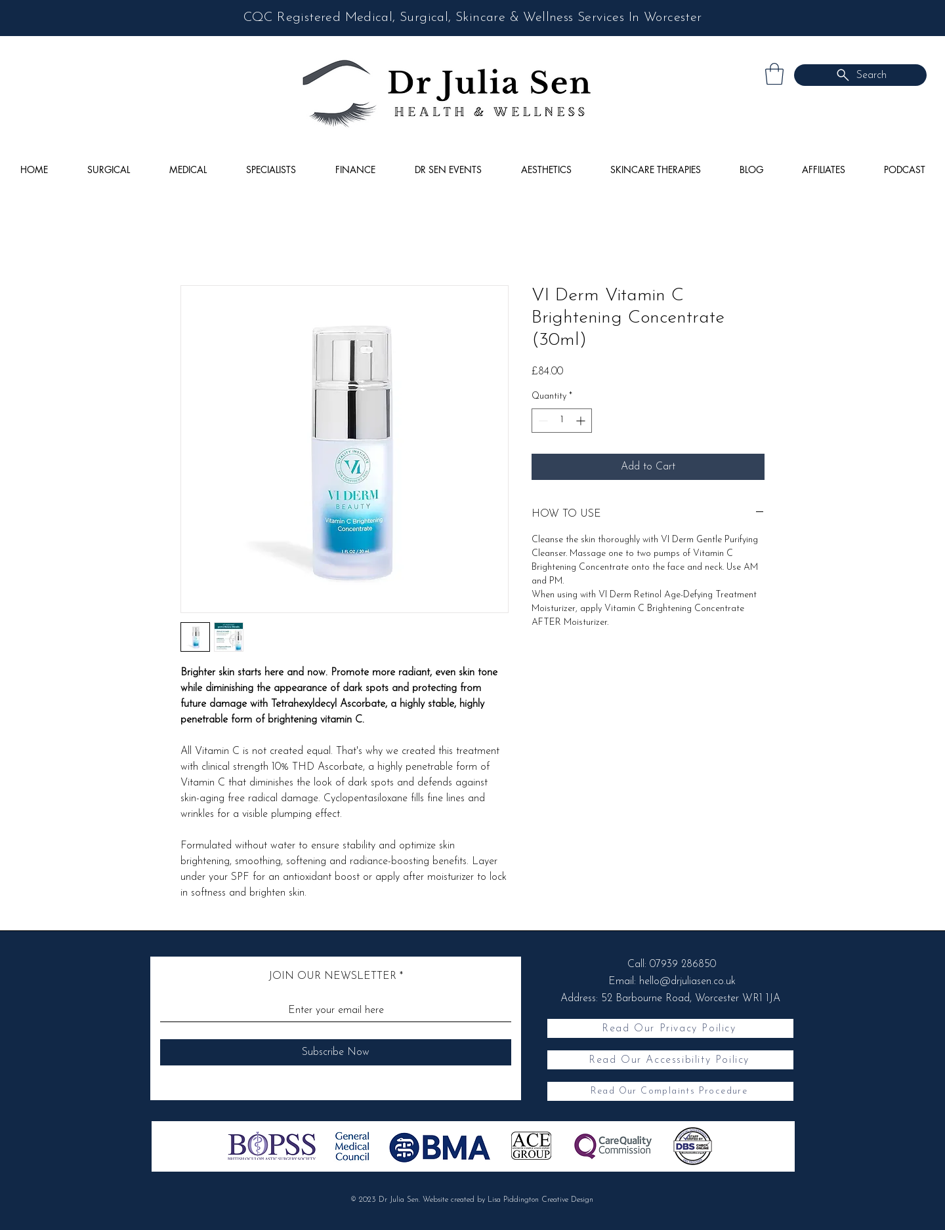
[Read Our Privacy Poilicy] (670, 1028)
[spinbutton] (562, 420)
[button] (774, 74)
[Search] (860, 75)
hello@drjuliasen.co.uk (687, 981)
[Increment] (582, 420)
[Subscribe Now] (335, 1052)
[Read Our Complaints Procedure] (670, 1091)
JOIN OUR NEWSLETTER (332, 976)
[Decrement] (542, 420)
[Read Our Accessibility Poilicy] (670, 1059)
